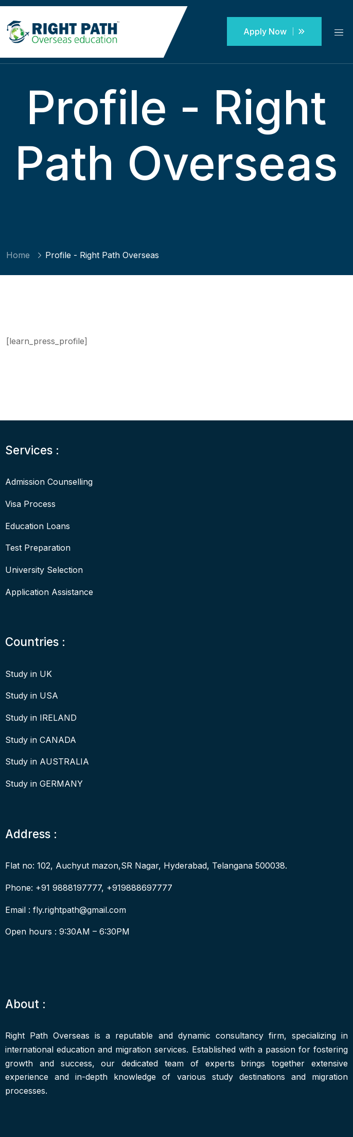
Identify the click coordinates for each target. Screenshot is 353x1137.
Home (18, 255)
